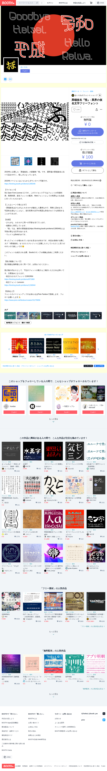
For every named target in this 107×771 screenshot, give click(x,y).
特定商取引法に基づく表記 (80, 248)
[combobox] (28, 3)
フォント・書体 (88, 91)
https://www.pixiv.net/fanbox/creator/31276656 (22, 300)
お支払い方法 (77, 240)
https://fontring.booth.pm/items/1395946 (19, 184)
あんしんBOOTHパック (78, 212)
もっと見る (53, 421)
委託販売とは (6, 739)
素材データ (75, 91)
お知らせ (58, 718)
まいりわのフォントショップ (53, 335)
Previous (2, 121)
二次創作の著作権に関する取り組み (13, 745)
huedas (13, 406)
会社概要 (18, 766)
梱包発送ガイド (7, 735)
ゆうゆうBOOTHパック (93, 212)
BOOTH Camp (7, 750)
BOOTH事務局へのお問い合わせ (66, 731)
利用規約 (25, 766)
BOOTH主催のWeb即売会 (37, 739)
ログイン (50, 3)
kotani (38, 406)
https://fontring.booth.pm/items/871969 (19, 279)
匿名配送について (8, 727)
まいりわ (23, 67)
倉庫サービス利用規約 (36, 766)
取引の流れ (77, 236)
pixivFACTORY (75, 226)
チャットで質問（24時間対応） (66, 727)
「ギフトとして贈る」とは (82, 185)
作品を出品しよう (79, 3)
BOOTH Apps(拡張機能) (10, 723)
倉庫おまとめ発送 (34, 735)
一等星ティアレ (68, 406)
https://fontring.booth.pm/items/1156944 (19, 285)
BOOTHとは (63, 3)
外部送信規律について (75, 766)
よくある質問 (59, 723)
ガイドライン (48, 766)
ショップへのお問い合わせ (80, 256)
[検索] (37, 2)
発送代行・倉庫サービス (10, 731)
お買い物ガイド (33, 723)
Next (67, 121)
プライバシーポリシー (78, 252)
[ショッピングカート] (91, 3)
